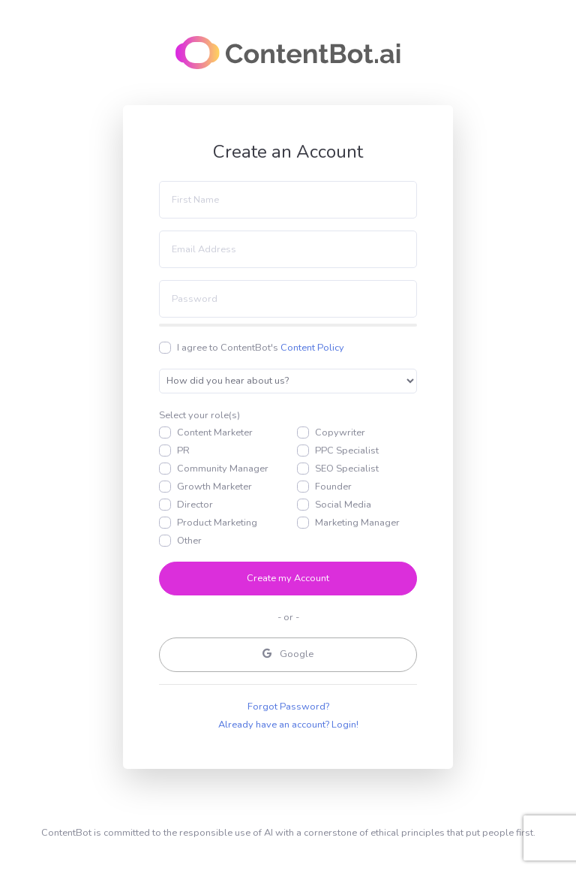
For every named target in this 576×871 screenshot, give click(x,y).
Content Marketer (215, 432)
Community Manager (222, 468)
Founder (333, 486)
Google (288, 654)
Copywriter (340, 432)
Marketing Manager (357, 522)
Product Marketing (217, 522)
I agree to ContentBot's (260, 347)
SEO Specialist (347, 468)
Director (195, 504)
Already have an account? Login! (288, 724)
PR (183, 450)
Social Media (343, 504)
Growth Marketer (214, 486)
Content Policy (312, 347)
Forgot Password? (288, 706)
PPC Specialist (347, 450)
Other (189, 540)
